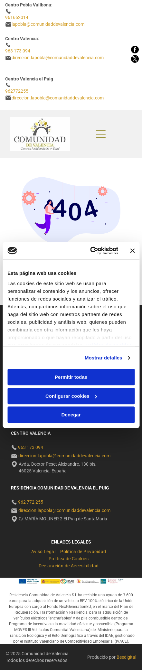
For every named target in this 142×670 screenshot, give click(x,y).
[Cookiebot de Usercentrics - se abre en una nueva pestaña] (90, 251)
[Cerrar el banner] (132, 250)
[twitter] (135, 59)
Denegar (70, 415)
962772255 (16, 91)
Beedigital (126, 657)
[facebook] (135, 50)
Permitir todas (71, 377)
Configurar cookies (71, 396)
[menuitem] (46, 550)
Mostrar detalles (103, 357)
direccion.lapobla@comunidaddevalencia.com (58, 97)
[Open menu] (101, 134)
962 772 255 (30, 502)
